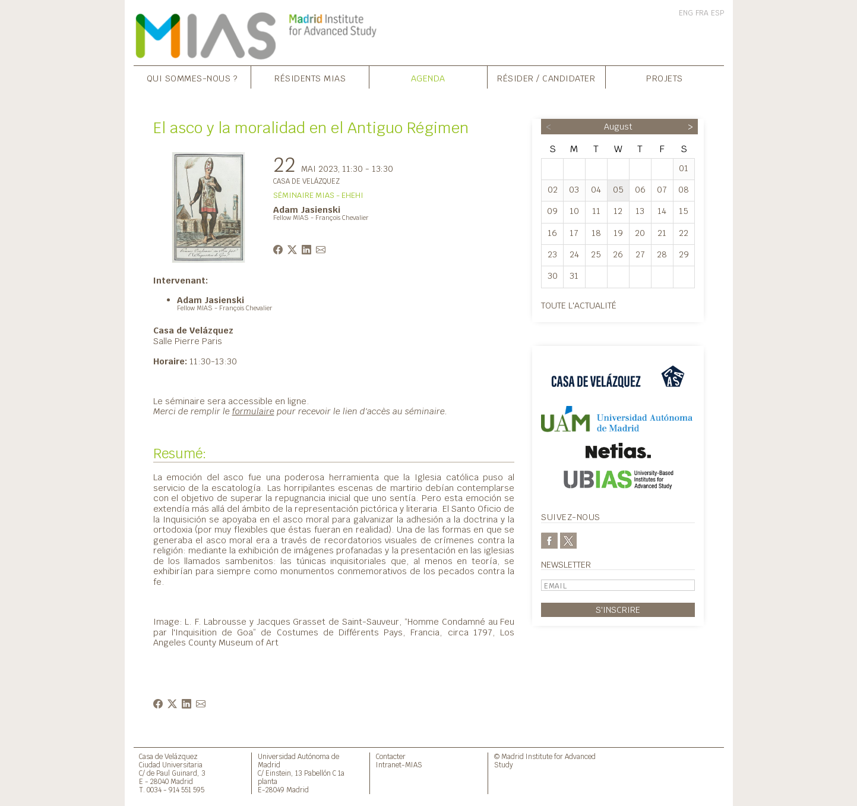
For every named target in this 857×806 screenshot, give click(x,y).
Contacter (391, 756)
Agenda (428, 78)
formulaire (253, 411)
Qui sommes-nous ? (192, 78)
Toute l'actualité (578, 305)
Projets (664, 78)
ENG (686, 13)
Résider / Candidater (546, 78)
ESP (717, 13)
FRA (702, 13)
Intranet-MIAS (399, 764)
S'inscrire (618, 609)
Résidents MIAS (310, 78)
